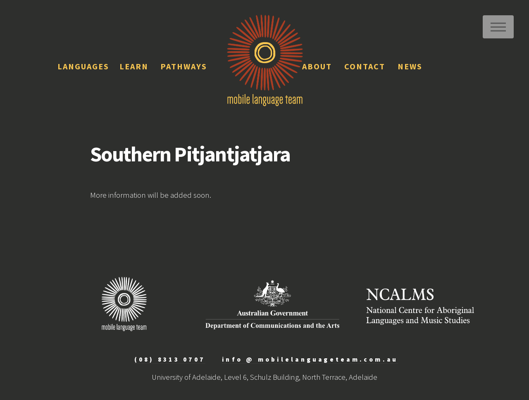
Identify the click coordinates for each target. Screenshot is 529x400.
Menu (498, 26)
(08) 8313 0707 (169, 359)
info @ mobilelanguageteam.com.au (310, 359)
